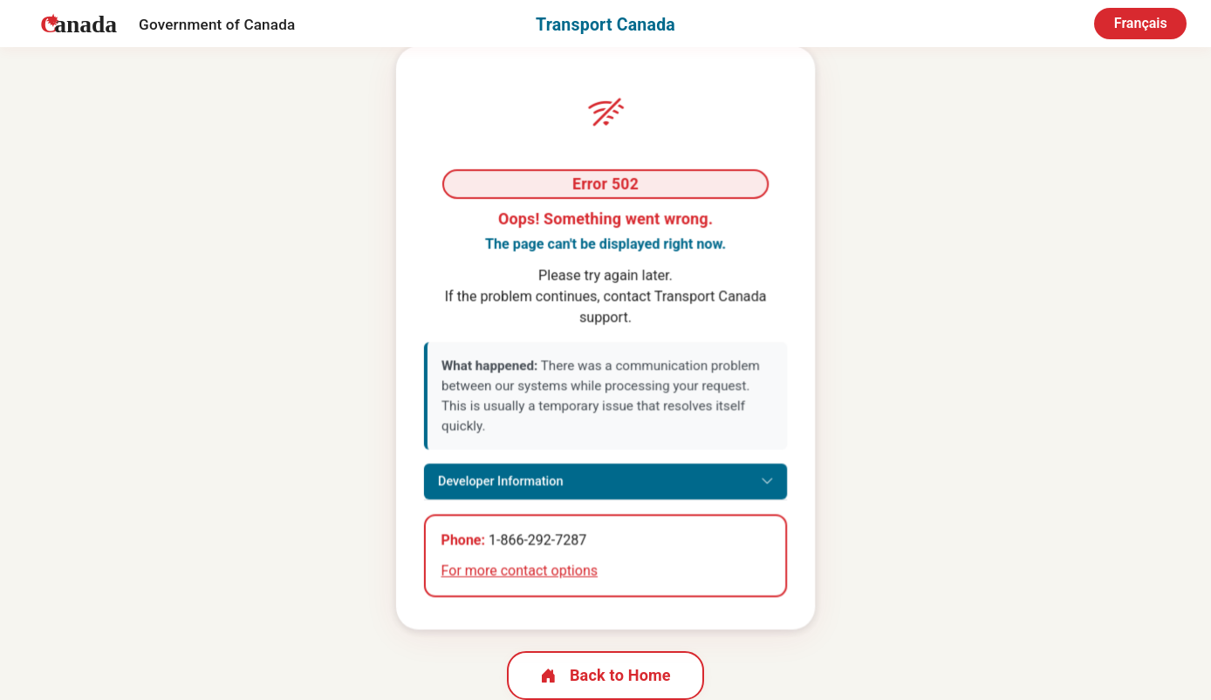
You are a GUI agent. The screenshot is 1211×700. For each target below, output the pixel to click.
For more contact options (519, 572)
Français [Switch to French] (1140, 23)
